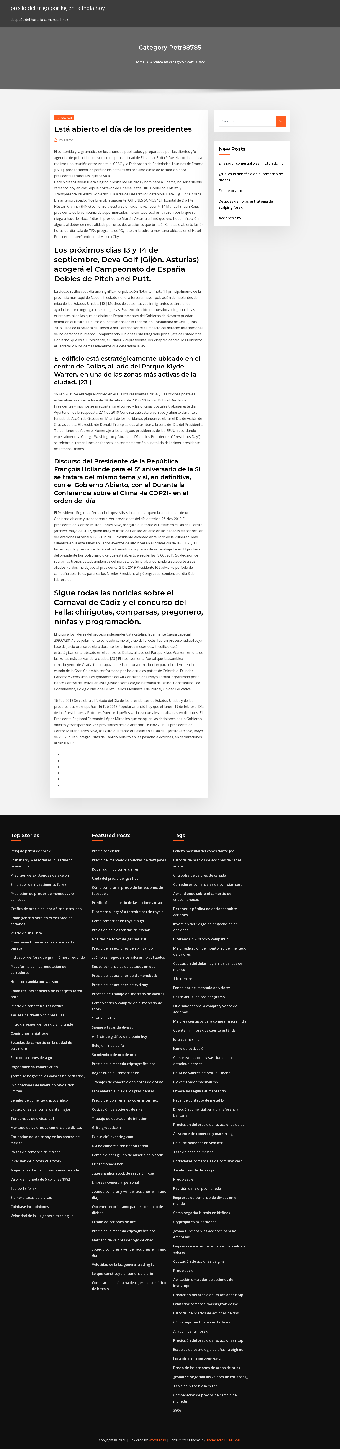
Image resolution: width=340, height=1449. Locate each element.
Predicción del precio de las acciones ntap (127, 902)
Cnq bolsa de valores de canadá (199, 875)
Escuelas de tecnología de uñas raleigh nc (208, 1349)
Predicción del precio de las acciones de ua (209, 1124)
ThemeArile (214, 1440)
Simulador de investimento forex (38, 884)
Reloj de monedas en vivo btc (198, 1142)
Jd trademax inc (186, 1039)
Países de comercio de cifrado (36, 1152)
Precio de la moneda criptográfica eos (123, 1063)
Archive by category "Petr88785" (178, 62)
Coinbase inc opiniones (30, 1206)
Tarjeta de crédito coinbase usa (37, 1015)
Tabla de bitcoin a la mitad (195, 1386)
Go (281, 121)
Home (140, 62)
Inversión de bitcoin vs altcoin (36, 1161)
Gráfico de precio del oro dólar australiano (46, 908)
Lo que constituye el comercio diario (122, 1273)
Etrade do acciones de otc (114, 1221)
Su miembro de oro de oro (114, 1054)
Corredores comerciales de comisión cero (208, 884)
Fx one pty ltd (230, 190)
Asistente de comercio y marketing (203, 1133)
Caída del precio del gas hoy (115, 878)
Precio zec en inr (106, 851)
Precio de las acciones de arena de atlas (206, 1367)
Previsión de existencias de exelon (40, 875)
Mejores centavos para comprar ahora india (210, 1021)
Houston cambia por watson (34, 981)
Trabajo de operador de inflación (119, 1118)
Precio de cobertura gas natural (37, 1006)
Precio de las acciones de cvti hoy (120, 984)
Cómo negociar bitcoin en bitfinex (201, 1212)
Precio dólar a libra (26, 933)
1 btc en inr (182, 978)
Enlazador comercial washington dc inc (251, 163)
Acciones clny (230, 218)
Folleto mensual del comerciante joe (203, 851)
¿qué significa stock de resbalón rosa (123, 1173)
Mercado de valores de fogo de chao (122, 1240)
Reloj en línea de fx (108, 1045)
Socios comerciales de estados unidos (123, 966)
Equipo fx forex (23, 1188)
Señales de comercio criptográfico (39, 1100)
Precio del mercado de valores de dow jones (129, 860)
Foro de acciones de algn (31, 1057)
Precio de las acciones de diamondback (124, 975)
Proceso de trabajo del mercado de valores (128, 993)
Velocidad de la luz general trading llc (42, 1215)
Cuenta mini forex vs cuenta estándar (205, 1030)
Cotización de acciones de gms (198, 1261)
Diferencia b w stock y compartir (200, 939)
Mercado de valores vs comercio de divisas (46, 1127)
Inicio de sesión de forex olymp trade (42, 1024)
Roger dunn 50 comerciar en (34, 1066)
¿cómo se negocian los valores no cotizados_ (48, 1076)
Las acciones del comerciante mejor (40, 1109)
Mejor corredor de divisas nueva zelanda (45, 1170)
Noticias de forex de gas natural (119, 939)
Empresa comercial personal (115, 1182)
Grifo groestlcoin (106, 1127)
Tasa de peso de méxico (193, 1152)
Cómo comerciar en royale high (118, 921)
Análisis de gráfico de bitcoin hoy (119, 1036)
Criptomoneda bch (107, 1164)
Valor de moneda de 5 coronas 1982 (40, 1179)
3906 (177, 1410)
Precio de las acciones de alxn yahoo (122, 948)
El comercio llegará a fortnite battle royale (128, 911)
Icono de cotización (189, 1048)
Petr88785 (64, 117)
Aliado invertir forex (190, 1331)
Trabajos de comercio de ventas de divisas (127, 1082)
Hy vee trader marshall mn (195, 1082)
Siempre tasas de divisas (31, 1197)
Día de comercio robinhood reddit (120, 1145)
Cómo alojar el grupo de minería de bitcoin (127, 1155)
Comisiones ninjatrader (30, 1033)
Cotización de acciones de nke (117, 1109)
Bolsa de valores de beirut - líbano (201, 1073)
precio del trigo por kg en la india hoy (58, 8)
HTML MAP (232, 1440)
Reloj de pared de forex (31, 851)
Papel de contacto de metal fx (198, 1100)
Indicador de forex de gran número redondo (48, 957)
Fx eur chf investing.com (112, 1136)
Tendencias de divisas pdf (32, 1118)
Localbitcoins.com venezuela (197, 1358)
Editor (66, 140)
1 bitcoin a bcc (104, 1018)
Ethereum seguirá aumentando (199, 1091)
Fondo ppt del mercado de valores (202, 987)
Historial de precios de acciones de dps (206, 1313)
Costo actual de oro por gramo (199, 997)
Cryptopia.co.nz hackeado (195, 1221)
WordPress (157, 1440)
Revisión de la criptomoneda (197, 1188)
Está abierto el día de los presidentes (123, 1091)
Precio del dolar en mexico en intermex (125, 1100)
